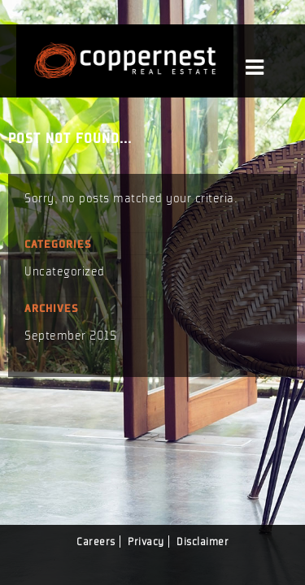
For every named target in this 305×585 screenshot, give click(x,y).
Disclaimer (202, 541)
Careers (95, 541)
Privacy (146, 541)
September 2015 (70, 335)
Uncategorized (64, 271)
